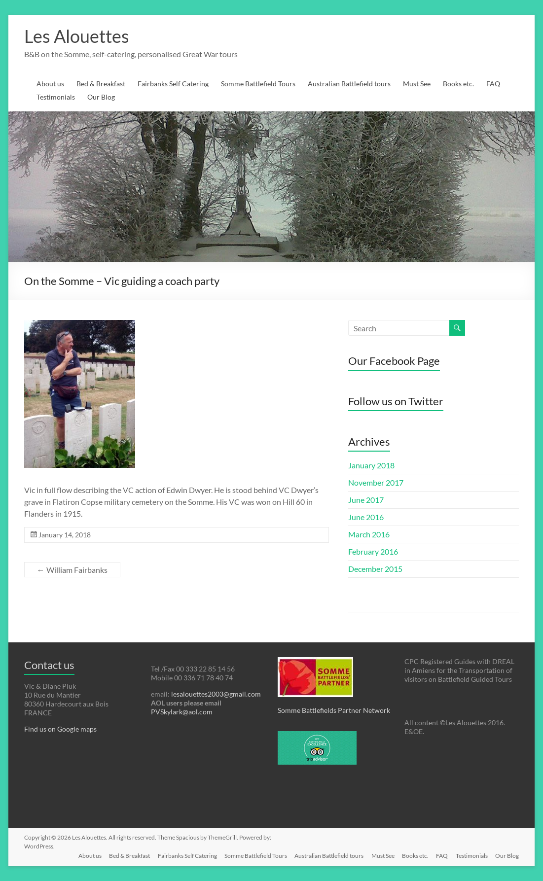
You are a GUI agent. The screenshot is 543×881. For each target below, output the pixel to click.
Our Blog (101, 97)
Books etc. (458, 83)
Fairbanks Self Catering (173, 83)
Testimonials (55, 97)
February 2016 (373, 551)
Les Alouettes (76, 36)
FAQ (493, 83)
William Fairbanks (72, 569)
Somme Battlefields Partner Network (334, 710)
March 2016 (369, 534)
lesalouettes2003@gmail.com (216, 694)
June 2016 (366, 517)
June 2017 (366, 499)
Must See (417, 83)
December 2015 (375, 568)
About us (50, 83)
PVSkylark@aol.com (182, 711)
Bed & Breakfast (100, 83)
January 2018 (371, 465)
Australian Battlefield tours (349, 83)
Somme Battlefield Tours (258, 83)
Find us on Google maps (60, 729)
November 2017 (375, 482)
